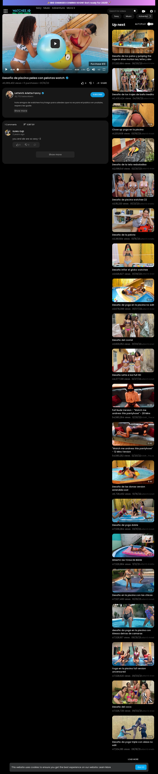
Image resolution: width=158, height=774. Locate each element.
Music (47, 8)
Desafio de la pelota (123, 234)
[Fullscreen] (104, 69)
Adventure (58, 8)
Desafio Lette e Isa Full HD (126, 375)
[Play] (6, 69)
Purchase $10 (98, 63)
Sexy (39, 8)
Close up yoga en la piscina (127, 129)
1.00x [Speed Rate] (83, 70)
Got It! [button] (141, 767)
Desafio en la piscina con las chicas (132, 595)
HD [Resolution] (99, 70)
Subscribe (97, 94)
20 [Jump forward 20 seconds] (88, 69)
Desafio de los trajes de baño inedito (133, 94)
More (71, 8)
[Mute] (93, 69)
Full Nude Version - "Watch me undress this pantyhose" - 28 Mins (131, 412)
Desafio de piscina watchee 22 (129, 199)
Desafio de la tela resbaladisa (129, 164)
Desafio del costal (122, 340)
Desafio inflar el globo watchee (130, 269)
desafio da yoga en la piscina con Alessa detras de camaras (131, 632)
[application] (55, 43)
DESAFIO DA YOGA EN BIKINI (127, 560)
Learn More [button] (105, 767)
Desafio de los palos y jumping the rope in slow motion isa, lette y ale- (132, 58)
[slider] (45, 69)
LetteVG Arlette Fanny (29, 93)
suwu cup (18, 131)
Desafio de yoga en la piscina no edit (133, 304)
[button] (152, 11)
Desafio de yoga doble (125, 525)
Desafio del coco (121, 706)
